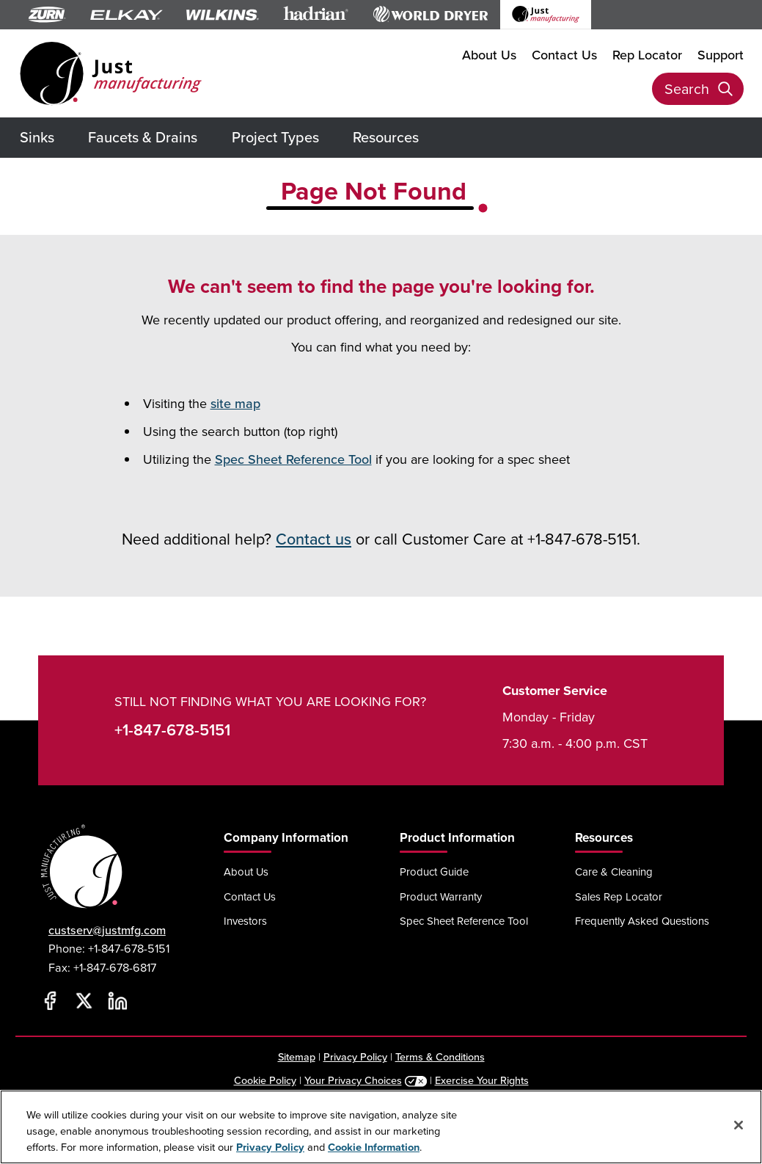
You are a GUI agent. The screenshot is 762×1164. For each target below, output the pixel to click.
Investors (245, 920)
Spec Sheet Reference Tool (293, 459)
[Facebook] (50, 1000)
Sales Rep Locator (618, 896)
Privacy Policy (355, 1057)
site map (235, 403)
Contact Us (564, 55)
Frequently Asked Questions (642, 920)
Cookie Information (374, 1147)
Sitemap (296, 1057)
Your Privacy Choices (353, 1080)
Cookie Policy (265, 1080)
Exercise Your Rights (482, 1080)
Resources (386, 137)
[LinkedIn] (118, 1000)
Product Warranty (441, 896)
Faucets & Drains (142, 137)
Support (720, 55)
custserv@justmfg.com (107, 930)
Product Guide (434, 871)
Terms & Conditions (440, 1057)
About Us (489, 55)
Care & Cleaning (614, 871)
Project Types (275, 137)
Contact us (313, 539)
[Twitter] (84, 1000)
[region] (381, 1127)
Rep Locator (647, 55)
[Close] (738, 1125)
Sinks (37, 137)
